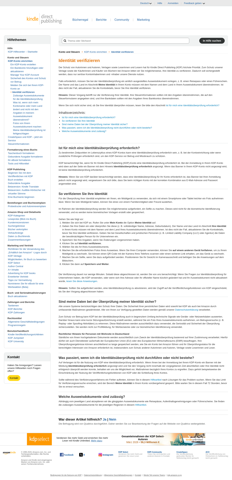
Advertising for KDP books (22, 273)
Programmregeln (17, 325)
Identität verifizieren (23, 92)
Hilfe (159, 3)
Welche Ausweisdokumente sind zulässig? (84, 131)
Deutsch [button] (146, 3)
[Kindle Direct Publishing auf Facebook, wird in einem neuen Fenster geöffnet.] (67, 455)
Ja (104, 419)
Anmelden (173, 3)
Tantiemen (13, 305)
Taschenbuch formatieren (21, 153)
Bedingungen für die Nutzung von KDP (66, 475)
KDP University (16, 341)
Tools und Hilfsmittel (18, 163)
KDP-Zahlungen (16, 312)
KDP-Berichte (15, 309)
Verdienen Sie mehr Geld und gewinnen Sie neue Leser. (130, 454)
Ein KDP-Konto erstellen (23, 64)
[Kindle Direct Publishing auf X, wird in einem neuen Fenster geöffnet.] (85, 455)
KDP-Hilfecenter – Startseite (23, 51)
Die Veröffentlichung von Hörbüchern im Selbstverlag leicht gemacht (217, 455)
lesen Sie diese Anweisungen (81, 281)
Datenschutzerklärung (186, 309)
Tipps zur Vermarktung (20, 280)
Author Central (15, 266)
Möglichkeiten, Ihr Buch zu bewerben (27, 259)
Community (121, 19)
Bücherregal (80, 19)
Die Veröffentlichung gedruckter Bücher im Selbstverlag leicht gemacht (188, 455)
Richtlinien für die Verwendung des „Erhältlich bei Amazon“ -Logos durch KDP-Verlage (27, 252)
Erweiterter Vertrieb (18, 276)
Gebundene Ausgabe (19, 183)
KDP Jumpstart (16, 338)
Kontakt (14, 378)
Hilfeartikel (156, 379)
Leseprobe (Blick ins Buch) (22, 219)
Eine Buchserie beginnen (21, 197)
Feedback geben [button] (194, 3)
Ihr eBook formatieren (19, 160)
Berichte (101, 19)
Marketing (143, 19)
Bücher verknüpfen (18, 229)
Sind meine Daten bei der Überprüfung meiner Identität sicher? (95, 124)
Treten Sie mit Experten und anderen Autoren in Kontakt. (158, 454)
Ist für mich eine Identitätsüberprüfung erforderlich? (192, 105)
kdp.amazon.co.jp (174, 475)
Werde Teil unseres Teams (154, 475)
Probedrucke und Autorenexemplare (27, 206)
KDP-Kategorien (16, 215)
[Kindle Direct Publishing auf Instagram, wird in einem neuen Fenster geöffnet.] (105, 455)
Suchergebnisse (16, 226)
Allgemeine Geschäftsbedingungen (26, 321)
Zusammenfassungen (19, 239)
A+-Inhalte (13, 269)
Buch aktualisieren (17, 296)
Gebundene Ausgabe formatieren (25, 156)
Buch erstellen (15, 179)
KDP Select (14, 262)
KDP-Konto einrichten (20, 61)
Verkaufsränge (15, 232)
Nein (112, 419)
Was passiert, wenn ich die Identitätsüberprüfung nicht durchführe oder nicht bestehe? (107, 127)
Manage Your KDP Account (25, 74)
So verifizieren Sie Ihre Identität (78, 120)
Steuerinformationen (18, 144)
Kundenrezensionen (18, 222)
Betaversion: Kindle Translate (23, 186)
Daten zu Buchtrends (19, 236)
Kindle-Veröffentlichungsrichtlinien (25, 334)
